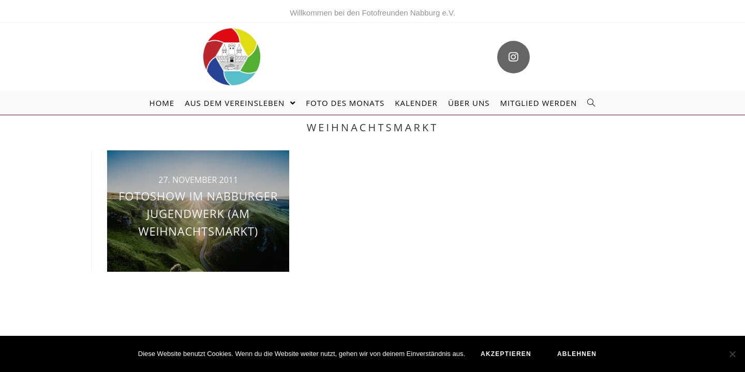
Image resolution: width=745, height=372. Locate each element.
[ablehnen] (732, 354)
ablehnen (577, 354)
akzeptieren (506, 354)
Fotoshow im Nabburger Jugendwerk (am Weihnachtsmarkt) (198, 213)
